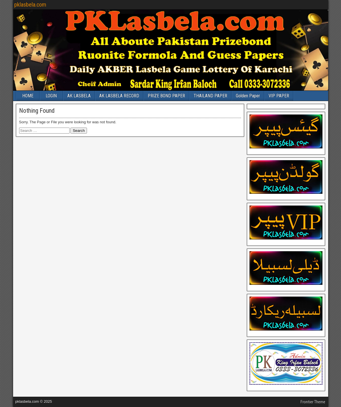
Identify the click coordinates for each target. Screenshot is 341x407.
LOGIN (51, 95)
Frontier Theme (313, 401)
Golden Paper (248, 95)
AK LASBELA (79, 95)
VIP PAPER (279, 95)
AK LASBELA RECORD (119, 95)
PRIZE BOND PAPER (166, 95)
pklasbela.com (30, 4)
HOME (27, 95)
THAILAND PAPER (210, 95)
